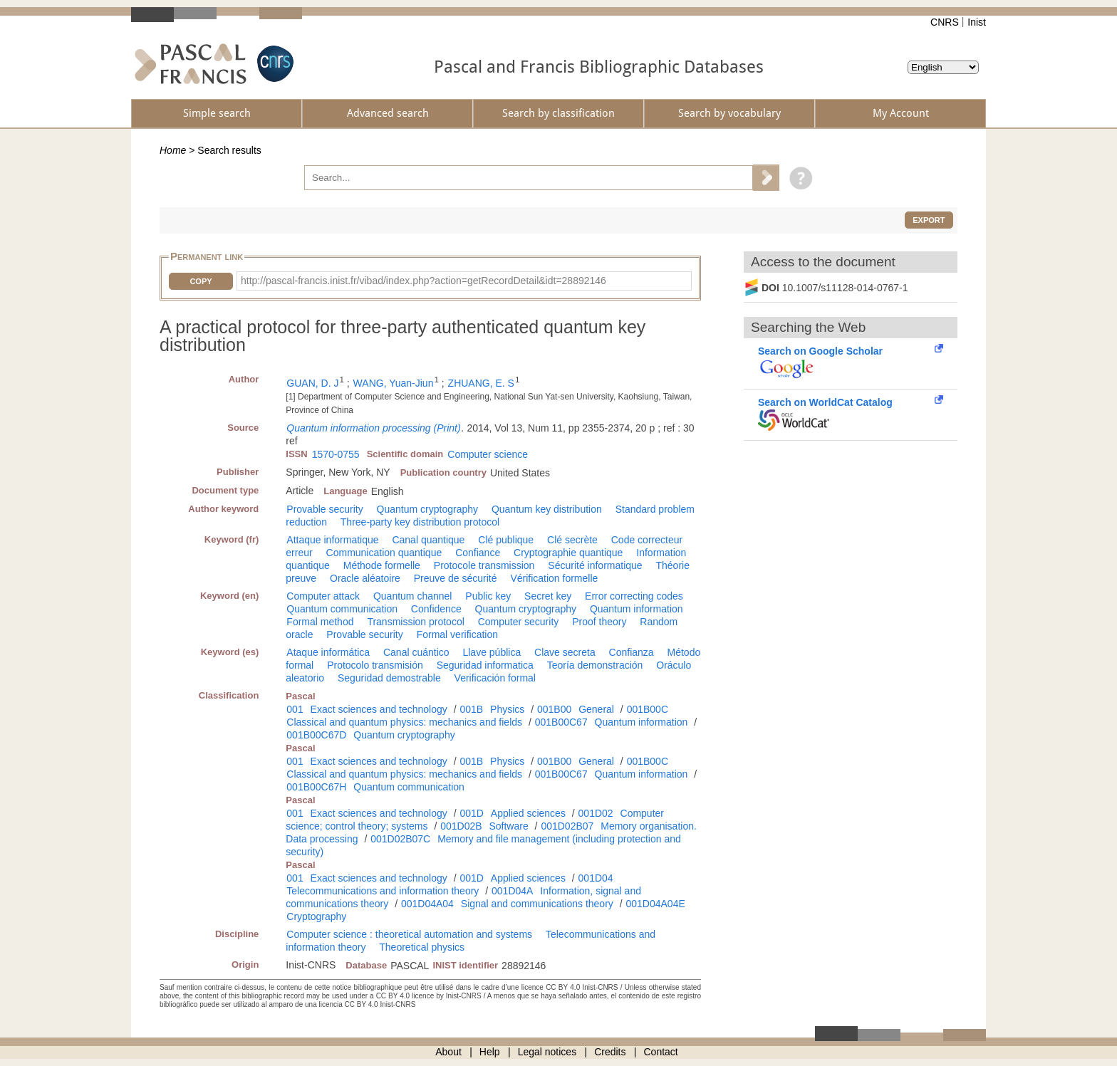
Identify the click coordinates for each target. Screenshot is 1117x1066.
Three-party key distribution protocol (420, 522)
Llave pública (491, 652)
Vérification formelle (554, 578)
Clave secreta (565, 652)
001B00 (554, 709)
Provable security (324, 509)
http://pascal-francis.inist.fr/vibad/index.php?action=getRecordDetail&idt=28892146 (423, 280)
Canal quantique (428, 539)
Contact (661, 1051)
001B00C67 (561, 722)
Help (489, 1051)
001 (294, 709)
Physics (507, 709)
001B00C (647, 709)
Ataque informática (328, 652)
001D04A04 (427, 903)
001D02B (461, 826)
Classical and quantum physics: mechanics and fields (404, 722)
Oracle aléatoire (365, 578)
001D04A (512, 891)
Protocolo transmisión (375, 665)
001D (471, 813)
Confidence (436, 609)
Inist (976, 22)
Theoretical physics (421, 947)
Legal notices (547, 1051)
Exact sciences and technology (379, 709)
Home (173, 150)
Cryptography (316, 916)
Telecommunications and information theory (382, 891)
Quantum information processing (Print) (373, 428)
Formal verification (457, 634)
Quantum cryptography (427, 509)
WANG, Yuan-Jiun (393, 383)
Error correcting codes (634, 596)
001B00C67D (316, 735)
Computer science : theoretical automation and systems (409, 934)
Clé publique (506, 539)
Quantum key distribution (547, 509)
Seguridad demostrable (389, 678)
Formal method (319, 621)
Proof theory (599, 621)
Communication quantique (384, 552)
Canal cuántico (416, 652)
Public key (488, 596)
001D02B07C (400, 839)
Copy (200, 281)
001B (471, 709)
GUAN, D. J (312, 383)
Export (929, 220)
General (596, 709)
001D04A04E (655, 903)
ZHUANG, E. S (481, 383)
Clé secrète (572, 539)
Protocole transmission (484, 565)
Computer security (518, 621)
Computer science (487, 454)
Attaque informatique (332, 539)
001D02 (595, 813)
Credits (609, 1051)
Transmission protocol (415, 621)
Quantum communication (342, 609)
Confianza (631, 652)
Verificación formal (495, 678)
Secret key (547, 596)
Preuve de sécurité (455, 578)
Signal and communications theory (537, 903)
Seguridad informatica (485, 665)
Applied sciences (528, 813)
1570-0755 (336, 454)
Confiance (477, 552)
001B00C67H (316, 787)
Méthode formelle (381, 565)
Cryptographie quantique (568, 552)
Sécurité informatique (595, 565)
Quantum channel (412, 596)
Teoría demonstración (595, 665)
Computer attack (323, 596)
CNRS (944, 22)
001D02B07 (567, 826)
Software (508, 826)
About (448, 1051)
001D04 (595, 878)
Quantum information (636, 609)
